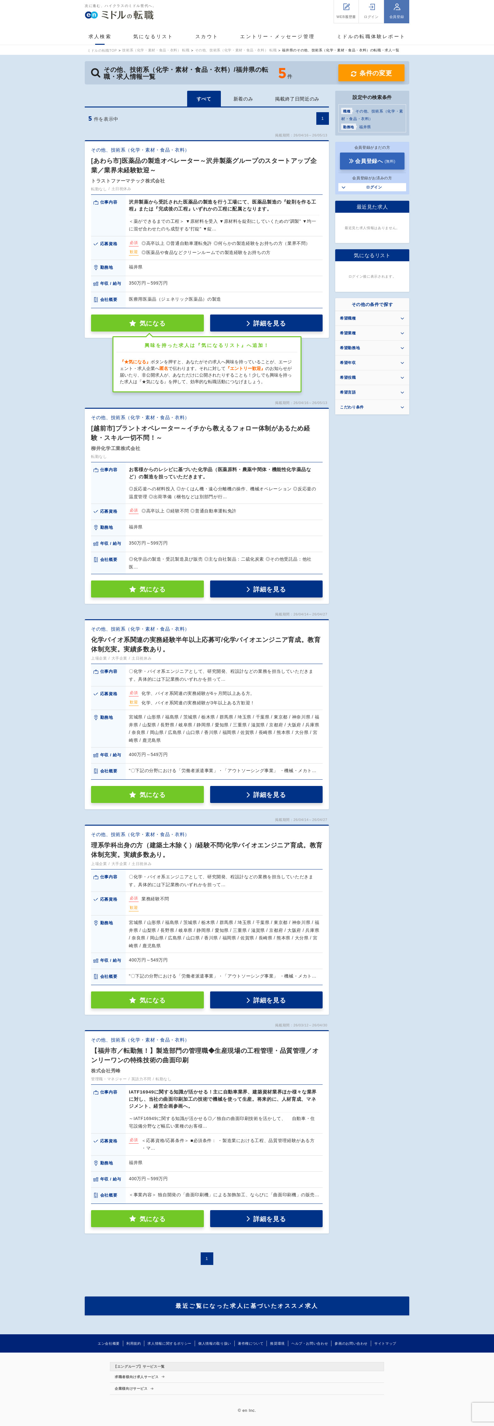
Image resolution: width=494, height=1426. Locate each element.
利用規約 (133, 1343)
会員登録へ (375, 161)
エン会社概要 (109, 1343)
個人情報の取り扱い (214, 1343)
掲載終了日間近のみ (297, 98)
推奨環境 (277, 1343)
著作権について (250, 1343)
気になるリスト (153, 36)
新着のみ (243, 98)
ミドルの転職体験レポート (371, 36)
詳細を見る (269, 323)
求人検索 (100, 36)
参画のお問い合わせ (351, 1343)
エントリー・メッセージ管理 (277, 36)
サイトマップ (385, 1343)
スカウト (206, 36)
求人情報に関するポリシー (169, 1343)
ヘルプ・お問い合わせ (309, 1343)
